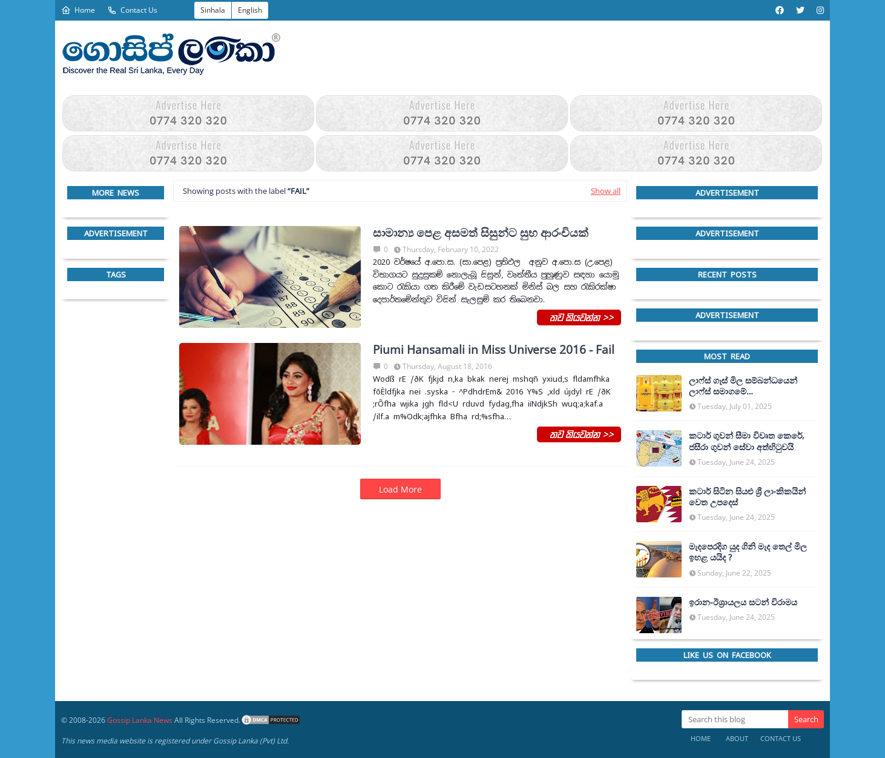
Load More (400, 489)
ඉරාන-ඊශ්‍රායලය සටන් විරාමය (743, 602)
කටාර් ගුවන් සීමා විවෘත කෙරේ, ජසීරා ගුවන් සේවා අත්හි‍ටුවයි (746, 441)
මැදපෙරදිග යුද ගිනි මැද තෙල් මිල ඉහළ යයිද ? (748, 552)
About (737, 738)
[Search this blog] (735, 719)
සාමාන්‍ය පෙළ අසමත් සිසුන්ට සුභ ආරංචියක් (480, 233)
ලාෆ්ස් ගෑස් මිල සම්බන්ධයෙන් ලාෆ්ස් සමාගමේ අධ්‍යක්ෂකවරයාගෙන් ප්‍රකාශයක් (746, 386)
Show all (605, 190)
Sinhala (212, 10)
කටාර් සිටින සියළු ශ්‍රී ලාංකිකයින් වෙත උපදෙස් (747, 497)
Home (78, 10)
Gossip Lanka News (140, 720)
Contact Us (132, 10)
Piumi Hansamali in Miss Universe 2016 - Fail (493, 350)
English (250, 10)
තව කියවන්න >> (579, 317)
